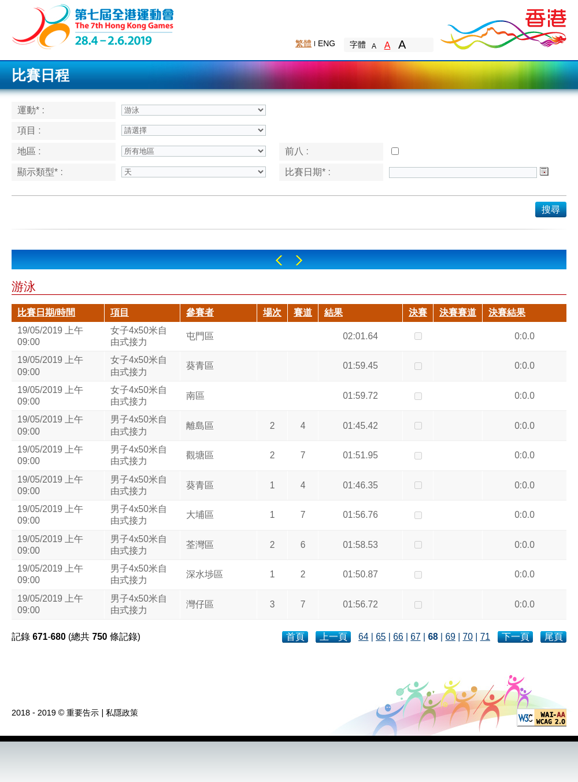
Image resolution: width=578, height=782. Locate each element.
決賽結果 (506, 312)
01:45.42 (360, 426)
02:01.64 (360, 336)
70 (468, 637)
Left (279, 260)
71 (485, 637)
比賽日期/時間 (46, 312)
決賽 (418, 312)
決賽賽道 (457, 312)
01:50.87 (360, 574)
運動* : (31, 110)
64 (363, 637)
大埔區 (200, 515)
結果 (333, 312)
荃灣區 (200, 545)
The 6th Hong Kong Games (93, 25)
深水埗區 (204, 574)
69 (450, 637)
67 (415, 637)
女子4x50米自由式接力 (138, 336)
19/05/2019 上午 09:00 (50, 336)
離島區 (200, 426)
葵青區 (200, 365)
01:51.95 (360, 455)
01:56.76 (360, 515)
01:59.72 (360, 396)
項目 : (29, 130)
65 (381, 637)
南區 (195, 396)
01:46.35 (360, 485)
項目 (119, 312)
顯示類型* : (40, 172)
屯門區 (200, 336)
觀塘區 (200, 455)
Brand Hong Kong (502, 26)
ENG (326, 43)
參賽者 (200, 312)
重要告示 (82, 712)
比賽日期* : (308, 172)
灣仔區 (200, 604)
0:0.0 (524, 336)
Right (299, 260)
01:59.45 (360, 365)
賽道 (303, 312)
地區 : (29, 151)
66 (398, 637)
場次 (272, 312)
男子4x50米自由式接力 (138, 425)
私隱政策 (122, 712)
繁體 (303, 43)
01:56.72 (360, 604)
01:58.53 (360, 545)
